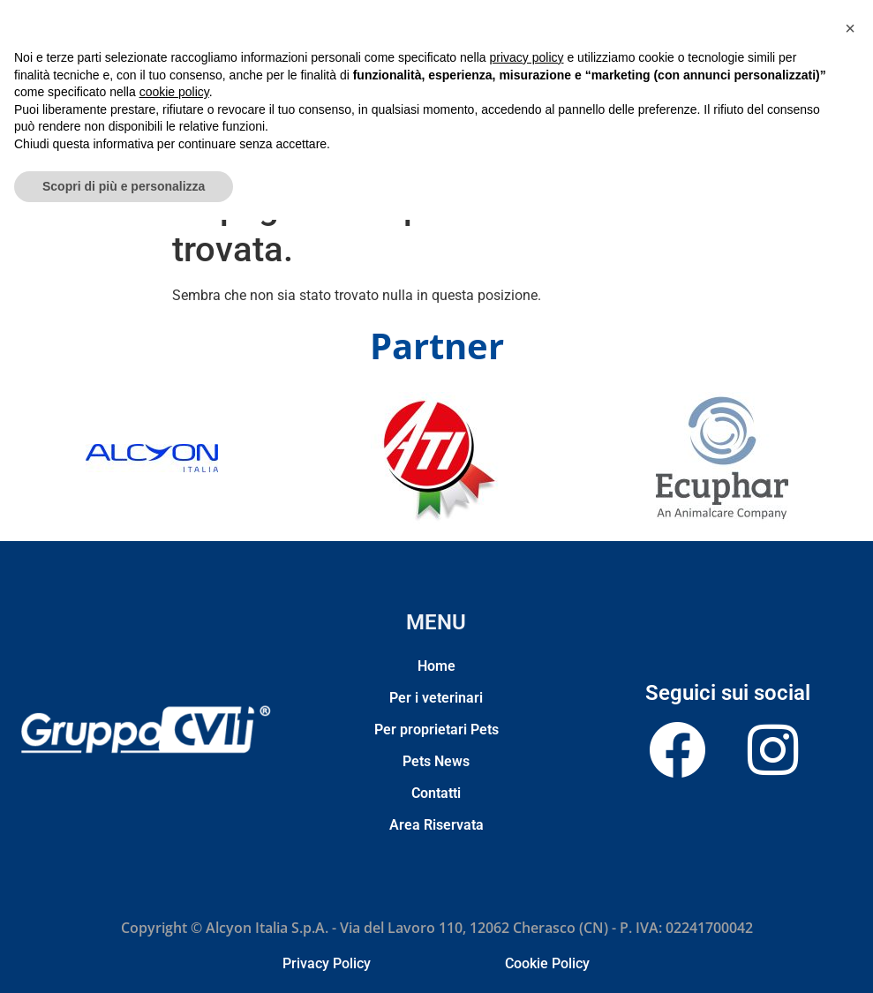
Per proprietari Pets (398, 148)
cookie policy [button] (174, 865)
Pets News (489, 148)
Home (228, 148)
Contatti (548, 148)
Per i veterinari (294, 148)
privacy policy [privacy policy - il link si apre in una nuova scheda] (527, 831)
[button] (850, 801)
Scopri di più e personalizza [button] (123, 959)
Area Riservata (620, 148)
